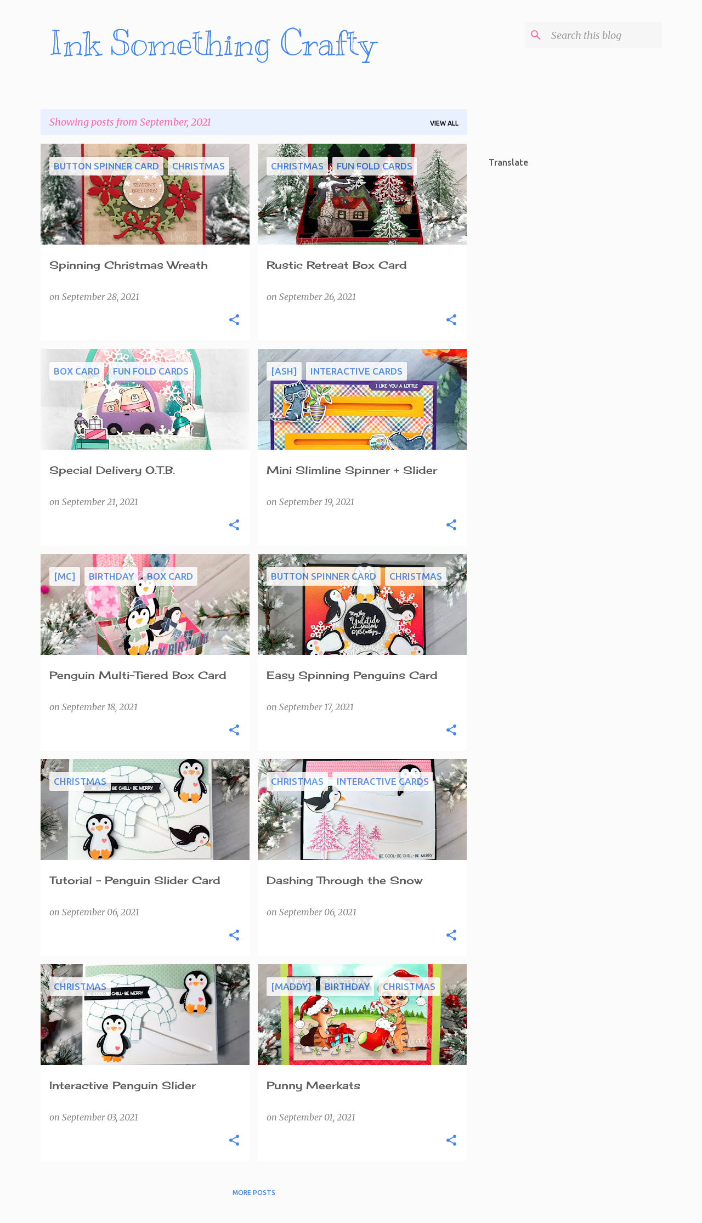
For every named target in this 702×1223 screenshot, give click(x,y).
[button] (234, 320)
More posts (254, 1192)
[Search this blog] (604, 35)
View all (444, 123)
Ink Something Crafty (212, 43)
